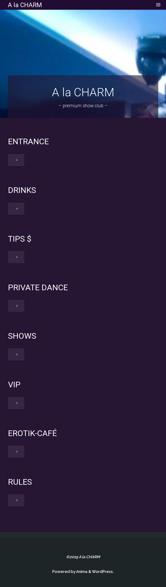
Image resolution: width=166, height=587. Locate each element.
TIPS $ (19, 239)
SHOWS (22, 336)
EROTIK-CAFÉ (32, 433)
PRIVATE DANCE (38, 287)
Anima (81, 571)
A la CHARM (25, 4)
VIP (14, 384)
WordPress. (103, 571)
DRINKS (22, 190)
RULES (20, 482)
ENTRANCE (28, 141)
